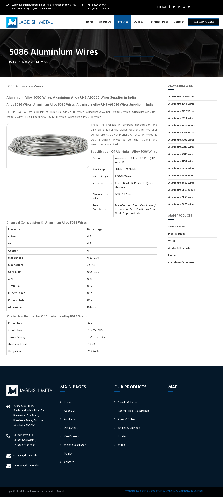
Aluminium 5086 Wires (181, 154)
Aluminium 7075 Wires (181, 204)
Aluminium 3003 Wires (181, 125)
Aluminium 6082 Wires (181, 183)
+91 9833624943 (97, 5)
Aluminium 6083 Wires (181, 190)
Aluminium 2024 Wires (181, 118)
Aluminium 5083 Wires (181, 147)
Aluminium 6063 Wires (181, 176)
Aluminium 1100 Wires (181, 97)
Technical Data (158, 22)
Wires (171, 241)
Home (90, 22)
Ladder (172, 255)
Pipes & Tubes (176, 234)
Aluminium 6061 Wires (181, 168)
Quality (138, 22)
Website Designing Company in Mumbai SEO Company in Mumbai (164, 491)
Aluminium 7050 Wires (181, 197)
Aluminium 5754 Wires (181, 161)
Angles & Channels (179, 248)
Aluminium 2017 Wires (181, 111)
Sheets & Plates (177, 227)
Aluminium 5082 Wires (181, 140)
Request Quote (203, 22)
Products (122, 22)
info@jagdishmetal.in (98, 8)
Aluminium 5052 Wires (181, 133)
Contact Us (71, 462)
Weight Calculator (75, 445)
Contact (179, 22)
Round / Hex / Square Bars (134, 411)
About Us (105, 22)
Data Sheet (71, 428)
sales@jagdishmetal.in (26, 465)
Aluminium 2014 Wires (181, 104)
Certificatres (71, 436)
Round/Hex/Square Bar (182, 262)
